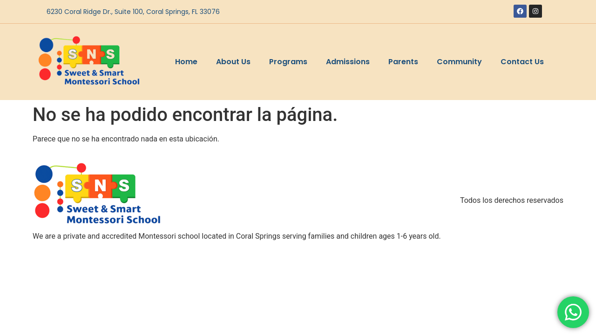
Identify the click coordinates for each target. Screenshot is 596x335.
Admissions (348, 61)
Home (186, 61)
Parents (403, 61)
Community (459, 61)
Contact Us (522, 61)
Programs (288, 61)
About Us (233, 61)
